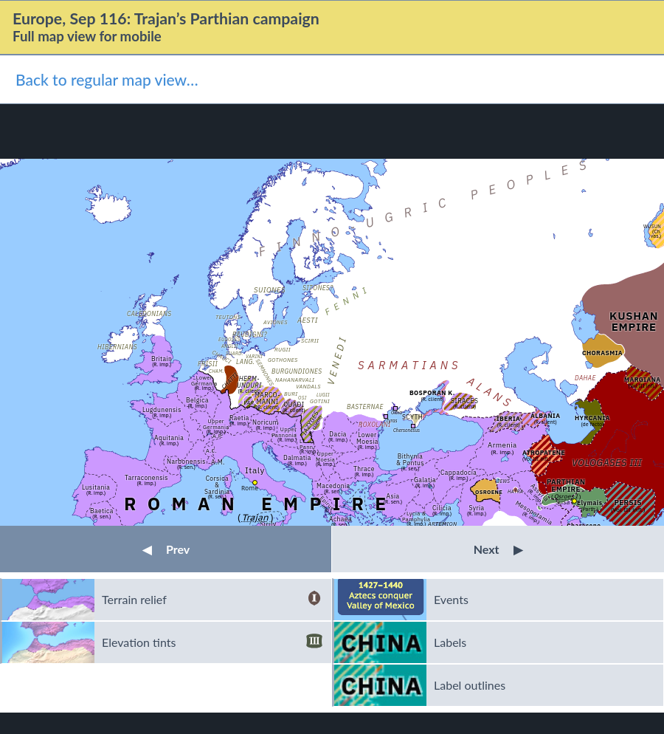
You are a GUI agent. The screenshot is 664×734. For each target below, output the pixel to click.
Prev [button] (166, 549)
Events (451, 599)
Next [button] (498, 549)
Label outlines (469, 685)
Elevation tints (212, 642)
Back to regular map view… (106, 79)
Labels (450, 642)
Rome (249, 488)
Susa (563, 502)
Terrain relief (212, 599)
